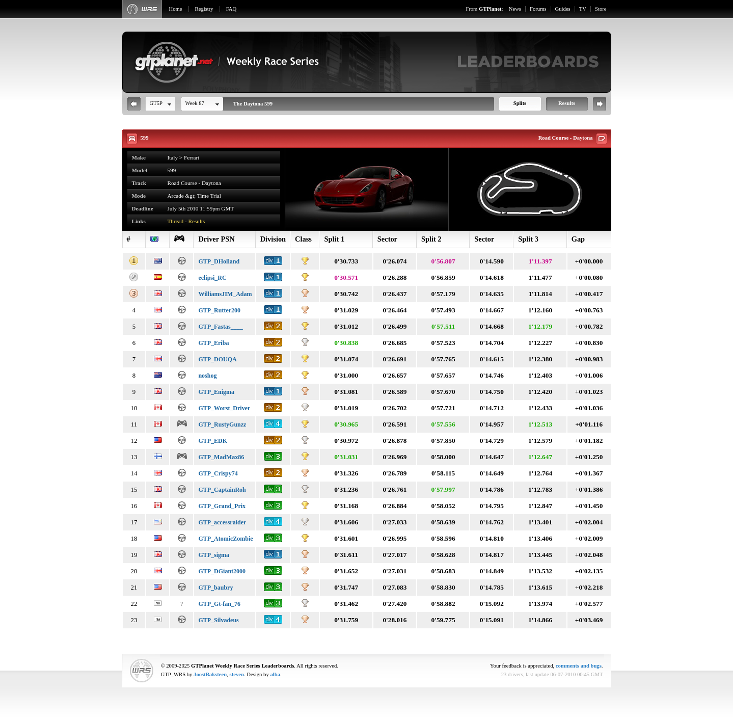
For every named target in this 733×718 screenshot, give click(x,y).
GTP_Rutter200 (219, 310)
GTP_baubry (215, 587)
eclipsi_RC (212, 277)
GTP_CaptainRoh (222, 489)
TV (582, 9)
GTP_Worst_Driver (224, 408)
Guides (563, 9)
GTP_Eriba (213, 343)
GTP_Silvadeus (218, 620)
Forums (538, 9)
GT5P (156, 103)
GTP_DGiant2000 (222, 571)
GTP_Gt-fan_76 (219, 603)
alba (275, 674)
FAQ (231, 9)
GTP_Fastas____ (220, 326)
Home (175, 9)
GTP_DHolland (218, 261)
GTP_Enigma (216, 391)
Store (601, 9)
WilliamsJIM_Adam (225, 294)
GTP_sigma (213, 555)
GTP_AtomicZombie (225, 538)
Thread (176, 221)
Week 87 (194, 103)
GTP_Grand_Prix (222, 506)
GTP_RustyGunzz (222, 424)
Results (566, 103)
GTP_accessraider (222, 522)
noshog (207, 375)
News (515, 9)
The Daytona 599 (253, 104)
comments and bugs (579, 666)
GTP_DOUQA (217, 359)
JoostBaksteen (210, 674)
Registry (204, 9)
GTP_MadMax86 (221, 457)
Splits (519, 103)
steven (237, 674)
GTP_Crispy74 (217, 473)
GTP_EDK (212, 440)
